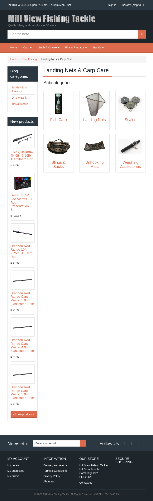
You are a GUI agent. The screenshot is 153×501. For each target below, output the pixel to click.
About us (48, 481)
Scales (130, 120)
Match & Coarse (48, 47)
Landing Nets (94, 120)
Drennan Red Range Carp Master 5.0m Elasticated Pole (22, 298)
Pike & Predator (76, 47)
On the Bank (19, 97)
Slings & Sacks (58, 164)
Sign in (112, 5)
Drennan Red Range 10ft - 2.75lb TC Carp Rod (22, 251)
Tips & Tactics (20, 103)
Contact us (85, 482)
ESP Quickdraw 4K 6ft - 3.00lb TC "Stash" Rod (22, 155)
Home (13, 47)
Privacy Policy (51, 476)
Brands (98, 47)
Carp (27, 47)
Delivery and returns (55, 465)
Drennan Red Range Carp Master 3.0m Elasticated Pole (22, 392)
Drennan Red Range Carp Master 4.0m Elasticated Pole (22, 345)
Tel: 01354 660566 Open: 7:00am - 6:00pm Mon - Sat (39, 5)
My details (13, 465)
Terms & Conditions (55, 470)
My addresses (15, 470)
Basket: (131, 5)
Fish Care (58, 120)
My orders (13, 476)
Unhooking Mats (94, 164)
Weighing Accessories (130, 164)
